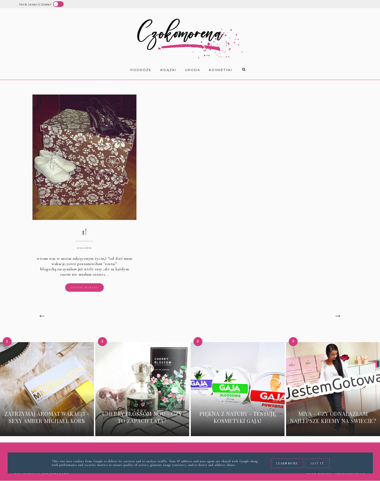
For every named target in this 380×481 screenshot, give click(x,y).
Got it (317, 463)
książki (168, 70)
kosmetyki (220, 70)
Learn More (287, 463)
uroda (192, 70)
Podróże (140, 70)
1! (84, 232)
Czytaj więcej (84, 287)
